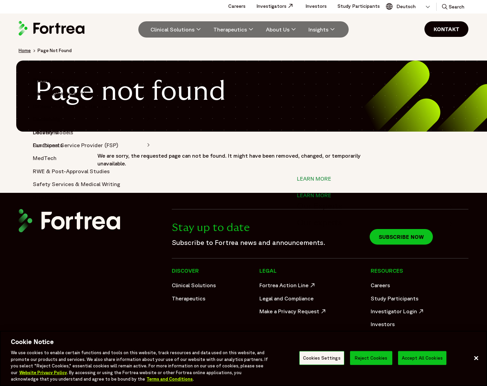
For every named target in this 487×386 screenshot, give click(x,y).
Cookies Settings (322, 357)
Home (25, 50)
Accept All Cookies (422, 357)
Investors (316, 6)
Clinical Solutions (194, 285)
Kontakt (446, 29)
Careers (237, 6)
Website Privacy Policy (43, 372)
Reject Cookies (371, 357)
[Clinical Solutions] (176, 29)
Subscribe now (401, 237)
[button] (452, 7)
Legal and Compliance (286, 298)
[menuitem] (173, 29)
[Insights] (322, 29)
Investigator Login (398, 313)
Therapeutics (188, 298)
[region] (243, 358)
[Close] (476, 357)
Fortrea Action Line (288, 287)
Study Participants (359, 6)
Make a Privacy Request (293, 313)
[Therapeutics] (234, 29)
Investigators (278, 6)
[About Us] (282, 29)
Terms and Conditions (170, 379)
